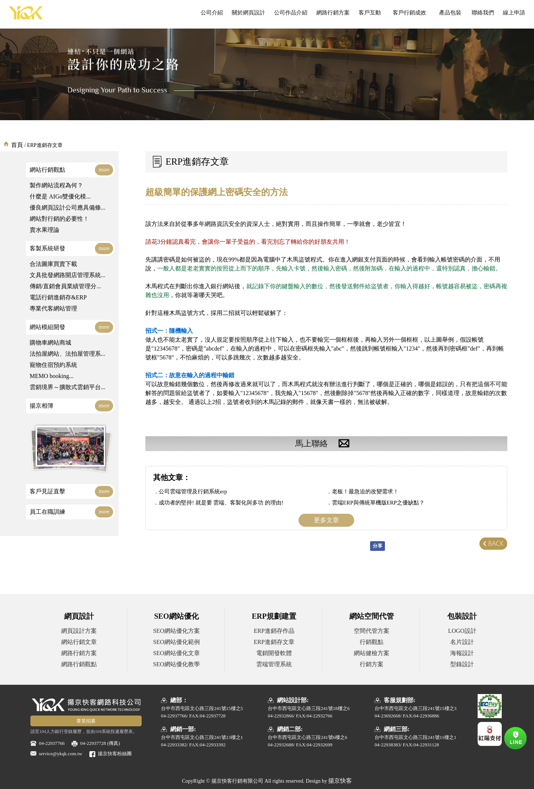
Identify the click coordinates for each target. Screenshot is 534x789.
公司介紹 (212, 13)
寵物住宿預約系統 (53, 365)
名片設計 (462, 642)
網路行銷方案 (333, 13)
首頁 (17, 145)
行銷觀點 (371, 642)
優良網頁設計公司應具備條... (67, 207)
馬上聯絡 (326, 443)
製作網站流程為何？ (56, 185)
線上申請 (514, 13)
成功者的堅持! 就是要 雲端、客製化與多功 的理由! (221, 503)
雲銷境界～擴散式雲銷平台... (67, 387)
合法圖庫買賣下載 (53, 264)
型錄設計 (462, 664)
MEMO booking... (51, 376)
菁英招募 (86, 721)
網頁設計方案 (79, 631)
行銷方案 (371, 664)
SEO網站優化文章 (176, 653)
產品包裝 (450, 13)
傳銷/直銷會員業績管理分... (65, 286)
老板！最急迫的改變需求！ (365, 491)
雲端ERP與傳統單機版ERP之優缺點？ (378, 503)
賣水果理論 (44, 230)
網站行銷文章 (79, 642)
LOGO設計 (462, 631)
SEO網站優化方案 (176, 631)
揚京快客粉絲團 (115, 753)
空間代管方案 (371, 631)
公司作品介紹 (290, 13)
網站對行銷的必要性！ (59, 219)
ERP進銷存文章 (274, 642)
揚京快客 (340, 781)
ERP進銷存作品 (274, 631)
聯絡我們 (483, 13)
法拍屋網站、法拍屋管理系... (67, 354)
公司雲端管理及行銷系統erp (193, 491)
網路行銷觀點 (79, 664)
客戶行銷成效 (409, 13)
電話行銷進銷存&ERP (58, 297)
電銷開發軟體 (274, 653)
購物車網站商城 (50, 342)
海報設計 (462, 653)
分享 (377, 546)
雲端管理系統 (274, 664)
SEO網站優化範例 (176, 642)
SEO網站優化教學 (176, 664)
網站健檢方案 (371, 653)
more (104, 169)
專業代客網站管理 (53, 308)
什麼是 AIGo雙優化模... (60, 196)
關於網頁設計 (248, 13)
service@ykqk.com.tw (60, 753)
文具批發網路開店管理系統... (67, 275)
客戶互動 (370, 13)
